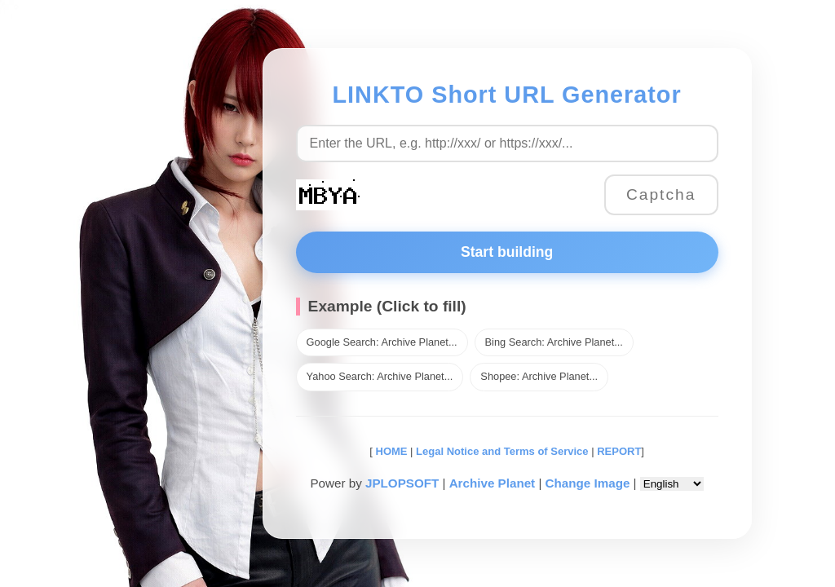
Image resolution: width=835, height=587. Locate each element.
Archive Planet (492, 483)
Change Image (588, 483)
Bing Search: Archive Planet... (554, 342)
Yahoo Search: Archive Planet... (380, 376)
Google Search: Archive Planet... (382, 342)
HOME (390, 451)
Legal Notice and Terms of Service (502, 451)
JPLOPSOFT (402, 483)
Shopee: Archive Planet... (539, 376)
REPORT (619, 451)
